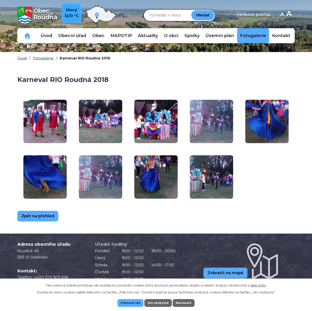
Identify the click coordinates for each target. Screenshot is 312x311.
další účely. (258, 285)
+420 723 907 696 (51, 277)
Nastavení (188, 302)
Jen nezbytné (158, 302)
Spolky (192, 35)
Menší (276, 15)
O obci (171, 35)
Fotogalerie (253, 35)
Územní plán (219, 35)
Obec (98, 35)
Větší (289, 15)
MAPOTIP (121, 35)
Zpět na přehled (40, 216)
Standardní (282, 15)
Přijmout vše (125, 302)
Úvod (46, 35)
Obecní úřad (72, 35)
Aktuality (148, 35)
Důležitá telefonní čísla (27, 35)
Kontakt (281, 35)
